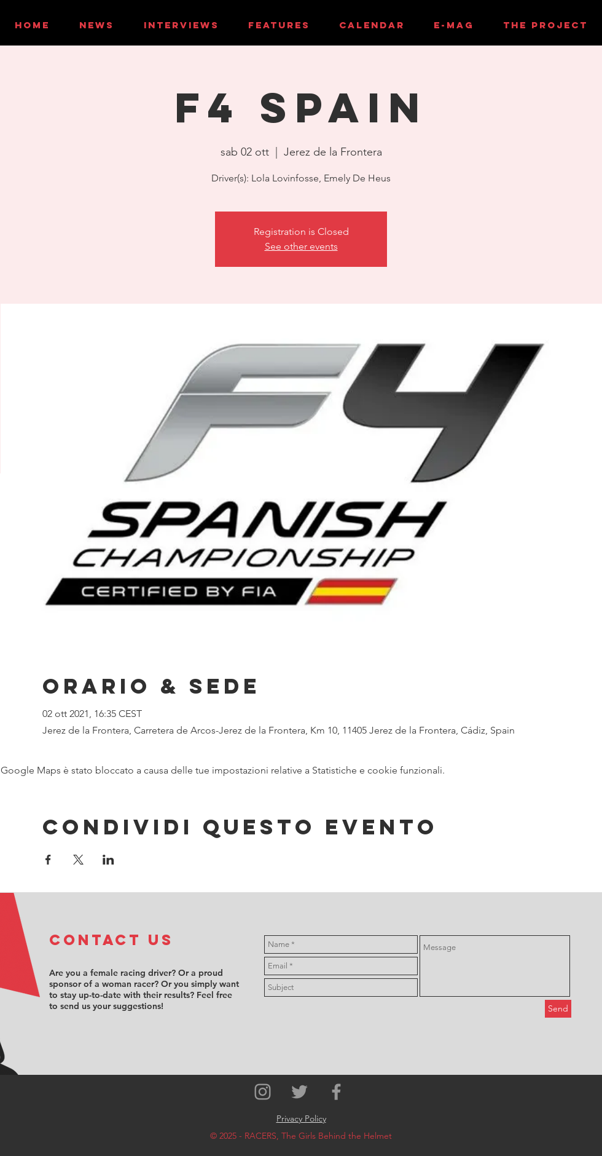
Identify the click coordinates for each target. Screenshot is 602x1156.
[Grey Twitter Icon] (299, 1092)
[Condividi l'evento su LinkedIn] (108, 860)
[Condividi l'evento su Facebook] (48, 860)
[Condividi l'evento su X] (78, 860)
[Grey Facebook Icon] (336, 1092)
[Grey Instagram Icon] (262, 1092)
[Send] (558, 1009)
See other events (301, 246)
